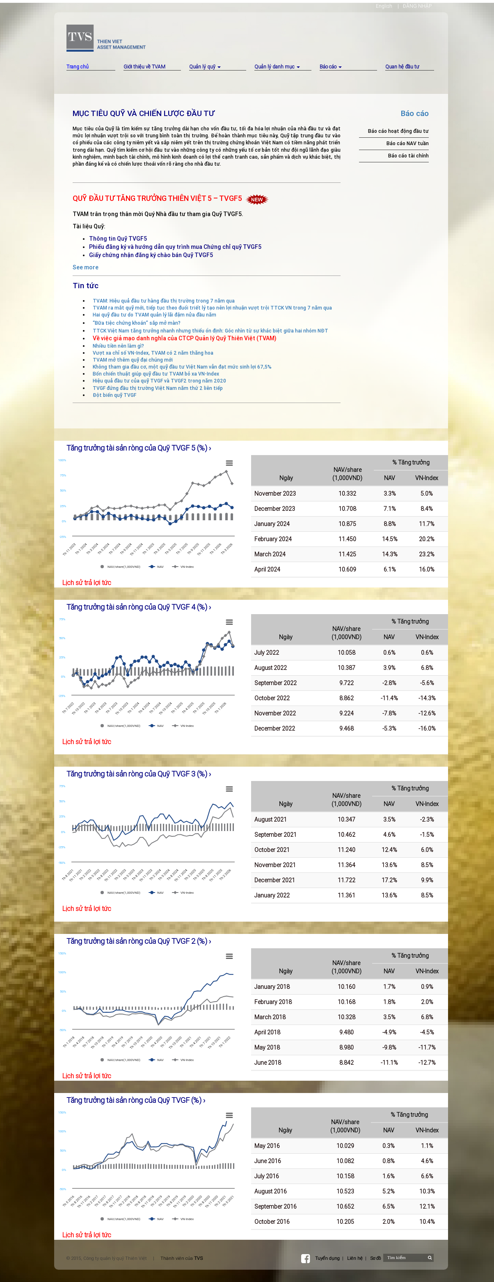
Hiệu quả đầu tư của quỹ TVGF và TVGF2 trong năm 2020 (159, 381)
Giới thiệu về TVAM (144, 67)
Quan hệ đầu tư (402, 67)
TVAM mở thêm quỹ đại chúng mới (133, 360)
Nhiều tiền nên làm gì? (118, 346)
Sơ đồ (375, 1258)
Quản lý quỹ (205, 67)
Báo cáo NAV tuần (408, 143)
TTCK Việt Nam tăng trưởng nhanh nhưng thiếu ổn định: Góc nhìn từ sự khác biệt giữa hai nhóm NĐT (210, 331)
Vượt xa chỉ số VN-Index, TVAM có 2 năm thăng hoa (153, 353)
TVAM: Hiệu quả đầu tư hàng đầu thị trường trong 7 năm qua (164, 301)
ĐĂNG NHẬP (417, 6)
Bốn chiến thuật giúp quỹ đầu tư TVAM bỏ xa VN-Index (156, 374)
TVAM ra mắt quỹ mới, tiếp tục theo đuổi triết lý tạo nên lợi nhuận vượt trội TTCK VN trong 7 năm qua (212, 308)
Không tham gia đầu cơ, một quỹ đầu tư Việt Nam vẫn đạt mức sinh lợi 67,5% (182, 367)
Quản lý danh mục (277, 67)
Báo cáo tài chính (408, 156)
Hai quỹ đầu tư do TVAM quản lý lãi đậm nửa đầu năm (154, 315)
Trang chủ (77, 67)
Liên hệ (355, 1258)
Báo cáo (331, 67)
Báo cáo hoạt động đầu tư (398, 131)
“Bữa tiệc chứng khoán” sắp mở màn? (137, 323)
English (384, 6)
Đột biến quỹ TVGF (114, 395)
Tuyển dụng (327, 1258)
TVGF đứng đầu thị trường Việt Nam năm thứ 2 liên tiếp (158, 388)
